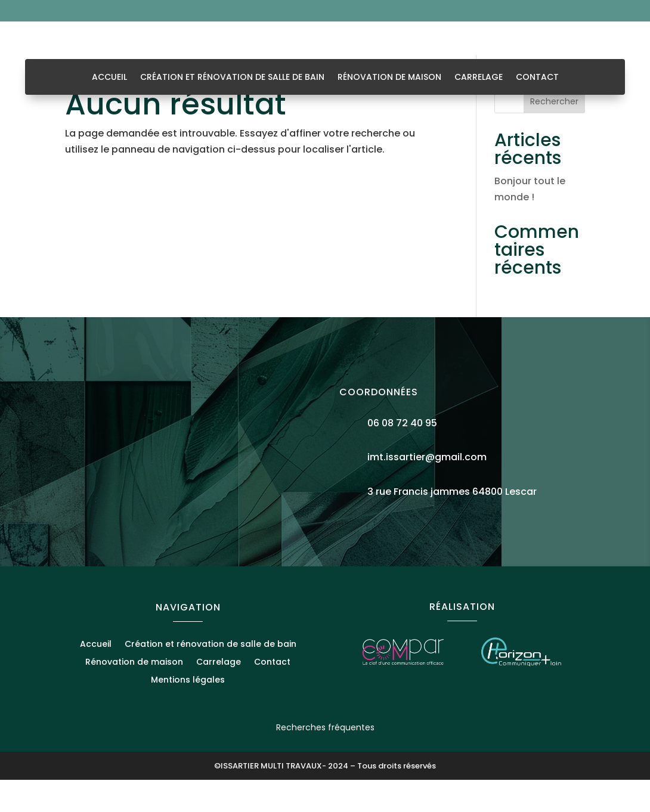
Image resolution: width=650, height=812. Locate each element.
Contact (537, 78)
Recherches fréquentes (325, 759)
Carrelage (478, 78)
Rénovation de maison (389, 78)
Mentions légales (188, 713)
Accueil (109, 78)
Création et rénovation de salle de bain (232, 78)
